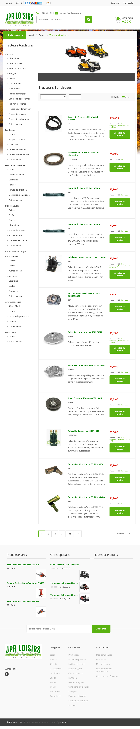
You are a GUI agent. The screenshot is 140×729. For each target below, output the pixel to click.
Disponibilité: (115, 123)
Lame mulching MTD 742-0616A (84, 224)
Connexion (115, 3)
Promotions (73, 654)
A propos (72, 691)
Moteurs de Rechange (15, 251)
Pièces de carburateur (19, 119)
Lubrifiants (55, 673)
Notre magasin (75, 668)
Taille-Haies (10, 332)
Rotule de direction (17, 189)
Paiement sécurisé (77, 695)
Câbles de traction (17, 149)
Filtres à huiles (15, 63)
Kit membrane (15, 235)
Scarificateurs (11, 276)
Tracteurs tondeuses (16, 165)
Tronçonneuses (12, 205)
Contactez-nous (75, 673)
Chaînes (12, 215)
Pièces (41, 35)
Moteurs (9, 54)
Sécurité (53, 663)
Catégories (13, 34)
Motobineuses (11, 256)
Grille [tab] (115, 97)
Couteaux (13, 291)
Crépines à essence (17, 240)
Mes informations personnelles (104, 670)
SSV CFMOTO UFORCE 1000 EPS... (65, 564)
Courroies (13, 144)
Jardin (52, 654)
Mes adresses (103, 663)
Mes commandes (104, 654)
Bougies (12, 73)
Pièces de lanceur (16, 230)
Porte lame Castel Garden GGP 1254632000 (84, 294)
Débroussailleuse (13, 301)
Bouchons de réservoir (19, 98)
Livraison (72, 677)
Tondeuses (10, 129)
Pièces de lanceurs (17, 114)
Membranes (14, 88)
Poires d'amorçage (17, 93)
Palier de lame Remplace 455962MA (86, 365)
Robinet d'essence (17, 103)
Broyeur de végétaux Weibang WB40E (25, 583)
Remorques (55, 691)
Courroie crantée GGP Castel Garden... (83, 118)
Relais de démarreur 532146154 (84, 430)
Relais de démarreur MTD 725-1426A (87, 257)
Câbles (11, 265)
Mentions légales (76, 682)
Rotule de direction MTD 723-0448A (86, 497)
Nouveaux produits (77, 659)
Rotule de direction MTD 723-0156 (85, 464)
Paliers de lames (16, 174)
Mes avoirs (101, 659)
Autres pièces (15, 124)
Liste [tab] (125, 97)
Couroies (12, 260)
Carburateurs (14, 83)
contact (19, 3)
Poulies (12, 184)
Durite (11, 78)
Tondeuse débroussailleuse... (64, 583)
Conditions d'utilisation (78, 686)
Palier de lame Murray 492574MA (85, 332)
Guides (11, 210)
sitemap (72, 705)
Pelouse (53, 659)
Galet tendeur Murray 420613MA (85, 398)
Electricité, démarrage (19, 194)
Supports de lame (16, 139)
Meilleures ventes (76, 663)
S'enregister (128, 3)
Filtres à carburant (17, 68)
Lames (11, 134)
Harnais (12, 321)
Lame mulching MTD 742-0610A (84, 188)
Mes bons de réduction (107, 676)
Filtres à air (13, 58)
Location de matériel (78, 700)
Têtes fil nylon (15, 306)
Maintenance (56, 668)
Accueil (9, 3)
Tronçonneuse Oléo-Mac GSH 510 (23, 564)
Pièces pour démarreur (19, 108)
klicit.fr (65, 722)
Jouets (53, 686)
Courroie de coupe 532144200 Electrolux (83, 154)
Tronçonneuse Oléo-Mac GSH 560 (23, 601)
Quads (53, 677)
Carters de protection (18, 316)
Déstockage (55, 695)
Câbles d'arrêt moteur (19, 154)
